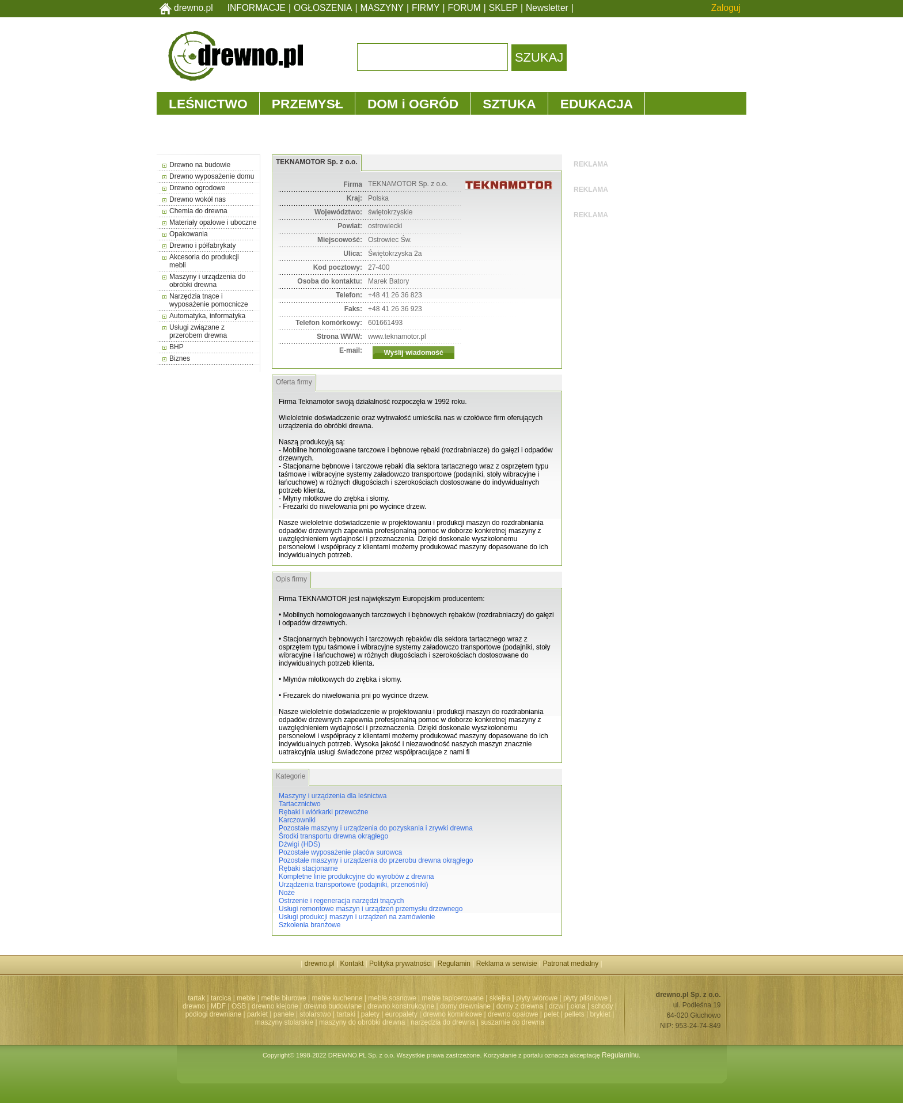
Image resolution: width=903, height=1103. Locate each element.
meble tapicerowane (452, 998)
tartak (196, 998)
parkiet (257, 1014)
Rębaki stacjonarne (308, 868)
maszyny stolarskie (284, 1022)
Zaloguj (726, 8)
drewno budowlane (333, 1006)
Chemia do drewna (198, 211)
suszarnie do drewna (512, 1022)
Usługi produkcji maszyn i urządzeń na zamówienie (357, 917)
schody (602, 1006)
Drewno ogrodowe (197, 188)
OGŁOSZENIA (323, 8)
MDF (218, 1006)
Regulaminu (620, 1055)
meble (246, 998)
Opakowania (188, 234)
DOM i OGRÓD (412, 103)
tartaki (345, 1014)
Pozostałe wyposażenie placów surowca (340, 852)
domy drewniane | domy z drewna (491, 1006)
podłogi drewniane (213, 1014)
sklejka (500, 998)
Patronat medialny (571, 964)
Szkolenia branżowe (309, 925)
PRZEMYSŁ (307, 103)
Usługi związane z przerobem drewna (198, 331)
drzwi (557, 1006)
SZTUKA (509, 103)
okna (578, 1006)
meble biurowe (283, 998)
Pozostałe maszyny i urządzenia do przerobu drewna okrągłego (376, 860)
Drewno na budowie (199, 165)
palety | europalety (389, 1014)
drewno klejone (275, 1006)
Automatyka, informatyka (207, 316)
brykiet (600, 1014)
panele (284, 1014)
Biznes (179, 358)
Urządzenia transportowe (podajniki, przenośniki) (353, 885)
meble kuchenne (337, 998)
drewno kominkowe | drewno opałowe (480, 1014)
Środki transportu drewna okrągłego (333, 836)
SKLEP (503, 8)
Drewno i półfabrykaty (202, 245)
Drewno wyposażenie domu (211, 176)
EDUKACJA (596, 103)
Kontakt (352, 964)
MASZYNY (382, 8)
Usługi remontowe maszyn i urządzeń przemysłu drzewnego (370, 909)
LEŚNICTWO (208, 103)
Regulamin (454, 964)
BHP (176, 347)
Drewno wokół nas (197, 199)
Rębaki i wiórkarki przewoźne (323, 812)
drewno (194, 1006)
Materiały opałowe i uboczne (212, 222)
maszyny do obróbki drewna (362, 1022)
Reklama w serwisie (506, 964)
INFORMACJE (256, 8)
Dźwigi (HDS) (299, 844)
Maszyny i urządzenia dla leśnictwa (332, 796)
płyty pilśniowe (585, 998)
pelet (551, 1014)
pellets (574, 1014)
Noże (287, 893)
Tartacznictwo (300, 804)
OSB (239, 1006)
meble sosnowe (392, 998)
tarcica (221, 998)
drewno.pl (193, 8)
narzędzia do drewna (443, 1022)
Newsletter (547, 8)
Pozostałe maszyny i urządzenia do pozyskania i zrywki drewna (376, 828)
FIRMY (426, 8)
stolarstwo (315, 1014)
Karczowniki (297, 820)
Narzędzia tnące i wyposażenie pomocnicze (208, 300)
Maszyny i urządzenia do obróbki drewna (207, 281)
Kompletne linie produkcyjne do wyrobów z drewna (356, 876)
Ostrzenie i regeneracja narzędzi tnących (341, 901)
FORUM (464, 8)
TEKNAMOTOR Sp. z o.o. (317, 162)
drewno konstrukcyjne (400, 1006)
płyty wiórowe (536, 998)
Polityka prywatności (400, 964)
